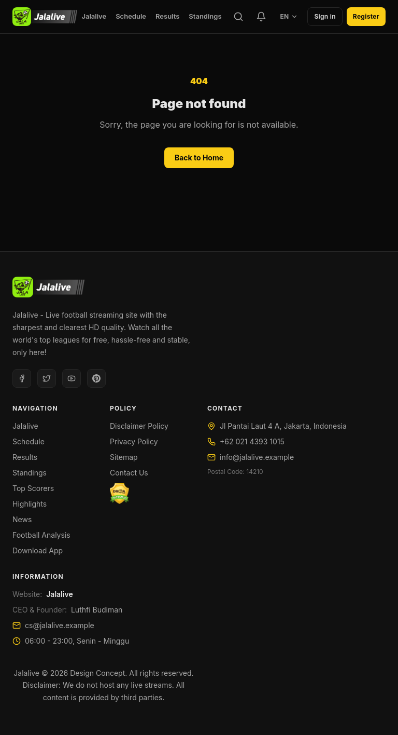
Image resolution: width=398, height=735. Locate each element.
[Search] (238, 16)
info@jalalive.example (257, 457)
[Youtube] (71, 378)
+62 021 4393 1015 (252, 441)
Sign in (324, 16)
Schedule (131, 16)
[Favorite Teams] (261, 16)
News (22, 519)
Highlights (29, 503)
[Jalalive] (44, 16)
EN (289, 16)
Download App (37, 550)
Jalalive (93, 16)
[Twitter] (46, 378)
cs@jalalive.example (59, 625)
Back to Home (199, 157)
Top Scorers (33, 488)
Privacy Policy (134, 441)
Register (366, 16)
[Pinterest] (96, 378)
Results (167, 16)
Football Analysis (41, 534)
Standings (205, 16)
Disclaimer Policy (139, 425)
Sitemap (124, 457)
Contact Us (129, 472)
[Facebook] (21, 378)
